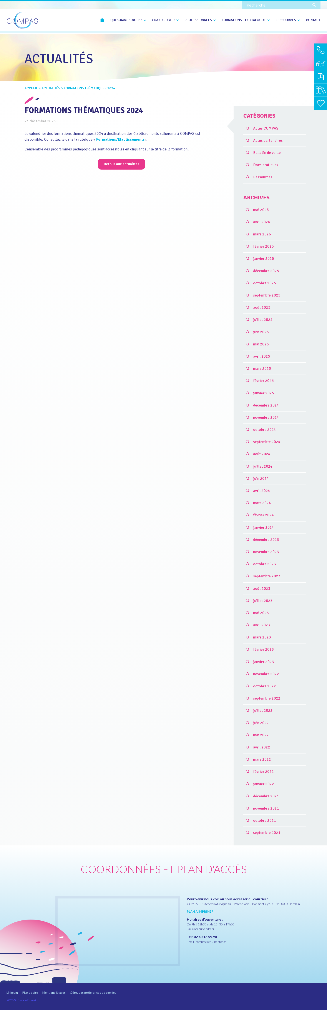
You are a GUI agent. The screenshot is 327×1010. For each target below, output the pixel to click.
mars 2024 (262, 502)
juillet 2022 (262, 710)
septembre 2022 (266, 698)
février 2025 (263, 380)
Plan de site (30, 992)
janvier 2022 (263, 784)
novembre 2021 (266, 808)
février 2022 (263, 771)
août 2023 (261, 588)
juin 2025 (261, 332)
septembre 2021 (266, 832)
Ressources (262, 177)
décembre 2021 (266, 796)
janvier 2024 (263, 527)
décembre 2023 (266, 539)
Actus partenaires (268, 140)
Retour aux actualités (121, 164)
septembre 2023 (266, 576)
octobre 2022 (264, 686)
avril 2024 (261, 490)
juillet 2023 (262, 600)
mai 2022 (261, 735)
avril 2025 (261, 356)
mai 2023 (261, 612)
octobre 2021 (264, 820)
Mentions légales (54, 992)
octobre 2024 (264, 429)
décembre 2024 (266, 405)
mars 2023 (262, 637)
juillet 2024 (262, 466)
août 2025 (261, 307)
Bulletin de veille (267, 152)
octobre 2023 (264, 564)
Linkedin (12, 992)
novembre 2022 (266, 674)
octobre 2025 (264, 283)
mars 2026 (262, 234)
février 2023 (263, 649)
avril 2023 (261, 625)
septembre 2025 (266, 295)
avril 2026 (261, 222)
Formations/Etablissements (121, 139)
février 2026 (263, 246)
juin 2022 (261, 722)
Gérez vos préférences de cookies (93, 992)
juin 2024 (261, 478)
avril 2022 (261, 747)
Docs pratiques (265, 164)
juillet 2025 (262, 319)
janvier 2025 (263, 393)
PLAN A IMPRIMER (200, 911)
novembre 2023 (266, 551)
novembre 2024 (266, 417)
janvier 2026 (263, 258)
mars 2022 (262, 759)
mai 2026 (261, 209)
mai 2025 (261, 344)
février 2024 (263, 515)
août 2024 (261, 454)
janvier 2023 (263, 661)
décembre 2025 (266, 270)
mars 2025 (262, 368)
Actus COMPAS (265, 128)
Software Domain (26, 1000)
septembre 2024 (266, 441)
